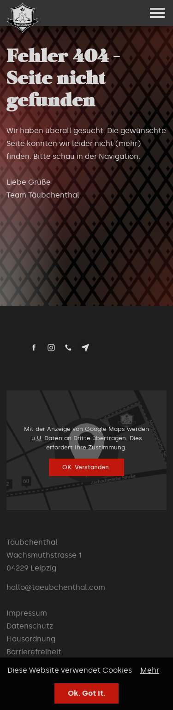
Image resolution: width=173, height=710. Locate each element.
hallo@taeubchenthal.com (55, 587)
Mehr (149, 670)
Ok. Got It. (86, 693)
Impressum (26, 613)
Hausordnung (30, 638)
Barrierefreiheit (33, 651)
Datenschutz (29, 626)
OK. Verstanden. (86, 467)
